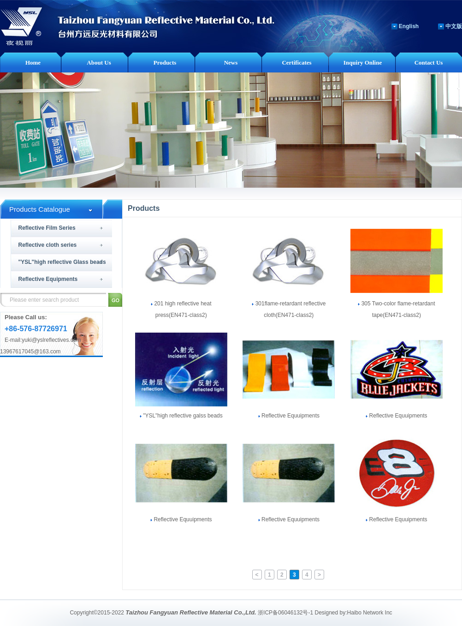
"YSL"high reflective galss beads (181, 415)
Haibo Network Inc (369, 612)
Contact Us (429, 62)
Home (33, 62)
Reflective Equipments (48, 279)
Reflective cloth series (47, 245)
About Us (99, 62)
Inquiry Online (363, 62)
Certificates (296, 62)
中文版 (453, 26)
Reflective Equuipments (289, 415)
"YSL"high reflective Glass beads (62, 262)
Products (165, 62)
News (231, 62)
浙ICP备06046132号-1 (285, 612)
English (409, 26)
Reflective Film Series (47, 228)
